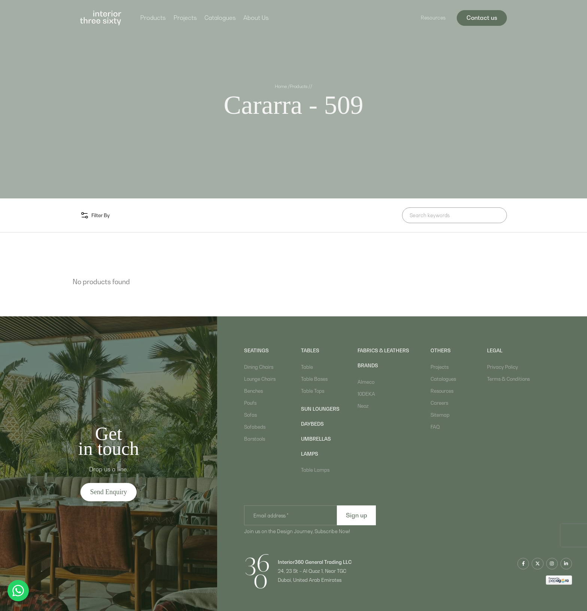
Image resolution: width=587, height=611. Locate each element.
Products (153, 17)
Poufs (250, 403)
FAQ (435, 427)
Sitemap (440, 415)
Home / (282, 86)
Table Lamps (315, 470)
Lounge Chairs (260, 379)
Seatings (256, 350)
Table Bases (314, 379)
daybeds (312, 424)
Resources (433, 18)
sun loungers (320, 409)
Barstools (254, 439)
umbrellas (316, 439)
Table (307, 367)
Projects (185, 17)
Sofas (250, 415)
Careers (439, 403)
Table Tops (312, 391)
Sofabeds (254, 427)
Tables (310, 350)
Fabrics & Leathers (383, 350)
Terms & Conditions (508, 379)
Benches (253, 391)
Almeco (366, 382)
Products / (300, 86)
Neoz (363, 406)
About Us (256, 17)
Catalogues (220, 17)
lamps (309, 454)
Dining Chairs (258, 367)
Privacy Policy (502, 367)
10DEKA (366, 394)
